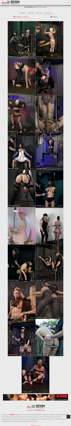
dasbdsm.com (40, 410)
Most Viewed (39, 13)
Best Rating (31, 13)
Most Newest (22, 13)
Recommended (48, 13)
